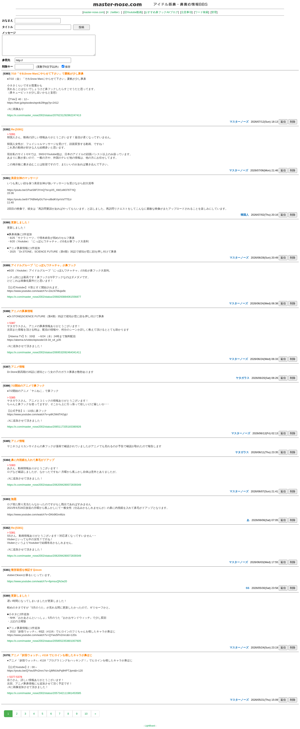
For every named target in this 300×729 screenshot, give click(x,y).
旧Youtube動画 (133, 12)
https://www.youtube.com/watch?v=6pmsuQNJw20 (37, 581)
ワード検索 (201, 12)
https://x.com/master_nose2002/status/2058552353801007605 (44, 640)
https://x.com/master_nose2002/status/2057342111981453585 (44, 693)
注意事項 (186, 12)
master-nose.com (93, 12)
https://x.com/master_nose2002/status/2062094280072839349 (44, 484)
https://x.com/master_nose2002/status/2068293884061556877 (44, 296)
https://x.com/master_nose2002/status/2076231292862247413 (44, 115)
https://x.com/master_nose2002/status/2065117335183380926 (44, 426)
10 (86, 713)
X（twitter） (114, 12)
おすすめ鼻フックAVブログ (161, 12)
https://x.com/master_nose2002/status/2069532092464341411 (44, 352)
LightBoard (150, 726)
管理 (214, 12)
